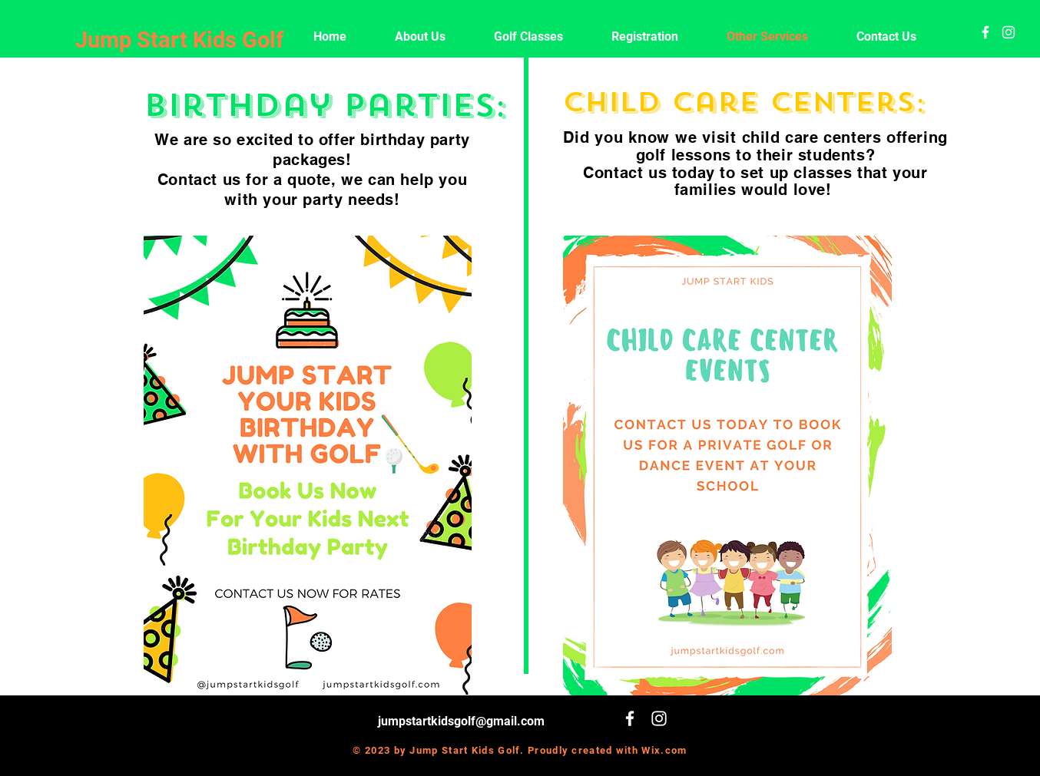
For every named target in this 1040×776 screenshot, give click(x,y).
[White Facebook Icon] (985, 32)
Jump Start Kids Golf (179, 40)
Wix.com (664, 750)
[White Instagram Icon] (1008, 32)
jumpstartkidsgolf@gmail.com (461, 721)
